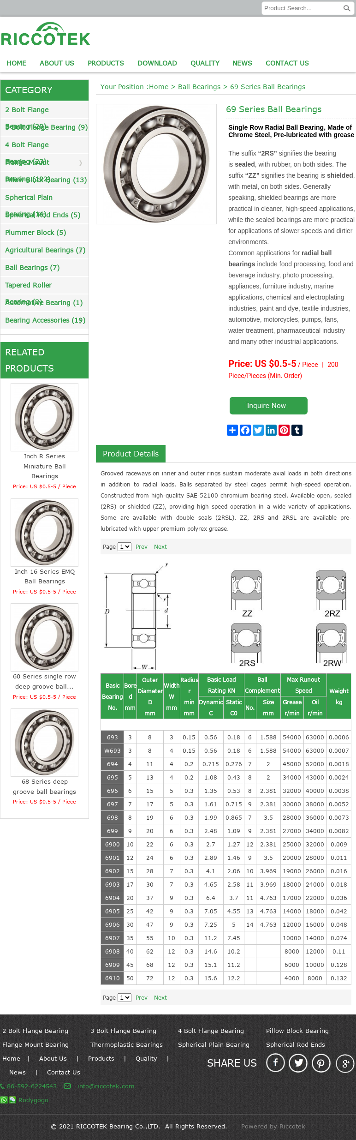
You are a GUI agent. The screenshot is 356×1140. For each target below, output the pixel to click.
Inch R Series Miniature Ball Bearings (45, 466)
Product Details (131, 454)
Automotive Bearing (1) (44, 302)
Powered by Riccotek (273, 1126)
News (242, 63)
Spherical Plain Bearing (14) (29, 199)
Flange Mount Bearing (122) (27, 164)
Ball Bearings (199, 86)
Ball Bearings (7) (32, 267)
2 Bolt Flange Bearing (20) (26, 112)
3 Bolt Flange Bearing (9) (46, 127)
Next (160, 546)
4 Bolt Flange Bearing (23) (26, 147)
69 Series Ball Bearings (267, 86)
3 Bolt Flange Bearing (123, 1030)
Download (157, 63)
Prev (142, 546)
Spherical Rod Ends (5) (42, 215)
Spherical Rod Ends (295, 1044)
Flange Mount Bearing (35, 1044)
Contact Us (287, 63)
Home (16, 63)
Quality (205, 63)
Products (106, 63)
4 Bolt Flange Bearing (211, 1030)
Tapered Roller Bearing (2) (28, 287)
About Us (57, 63)
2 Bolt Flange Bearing (35, 1030)
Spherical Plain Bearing (213, 1044)
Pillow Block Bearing (297, 1030)
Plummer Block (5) (35, 232)
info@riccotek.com (106, 1086)
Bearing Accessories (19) (45, 320)
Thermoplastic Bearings (126, 1044)
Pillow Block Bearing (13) (46, 180)
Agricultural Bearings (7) (45, 250)
